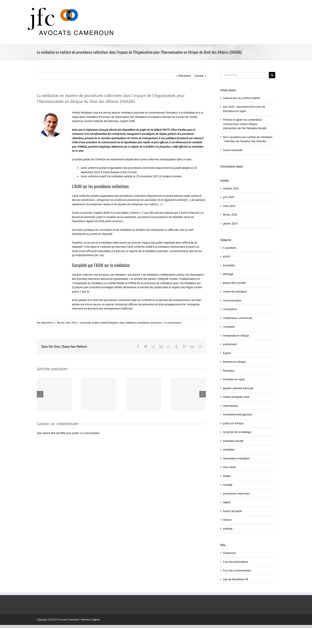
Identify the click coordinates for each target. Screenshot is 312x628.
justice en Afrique (233, 423)
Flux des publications (235, 562)
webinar (227, 528)
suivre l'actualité (232, 511)
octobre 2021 (231, 188)
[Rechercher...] (244, 75)
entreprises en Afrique (236, 335)
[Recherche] (272, 75)
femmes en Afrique (234, 362)
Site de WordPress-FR (235, 579)
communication (232, 300)
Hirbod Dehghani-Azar (112, 322)
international (230, 406)
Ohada (227, 476)
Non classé (229, 467)
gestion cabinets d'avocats (238, 388)
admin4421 (47, 322)
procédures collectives (149, 322)
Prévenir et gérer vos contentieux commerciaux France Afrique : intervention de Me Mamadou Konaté (244, 124)
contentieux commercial (237, 318)
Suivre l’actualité (232, 150)
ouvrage (227, 484)
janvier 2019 (230, 223)
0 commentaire (172, 322)
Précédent (185, 76)
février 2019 (230, 214)
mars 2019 (229, 206)
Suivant (199, 76)
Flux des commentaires (237, 570)
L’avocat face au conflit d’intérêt (241, 98)
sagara (226, 502)
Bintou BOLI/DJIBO (234, 283)
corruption (229, 327)
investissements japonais (237, 414)
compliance (230, 309)
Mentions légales (90, 619)
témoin (227, 520)
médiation (130, 322)
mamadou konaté (233, 441)
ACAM (226, 256)
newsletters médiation (236, 458)
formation (228, 371)
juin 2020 (228, 197)
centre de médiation (235, 291)
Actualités (85, 322)
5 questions (229, 248)
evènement (230, 344)
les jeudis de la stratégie (237, 432)
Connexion (229, 553)
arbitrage (228, 274)
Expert (95, 322)
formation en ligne (234, 379)
